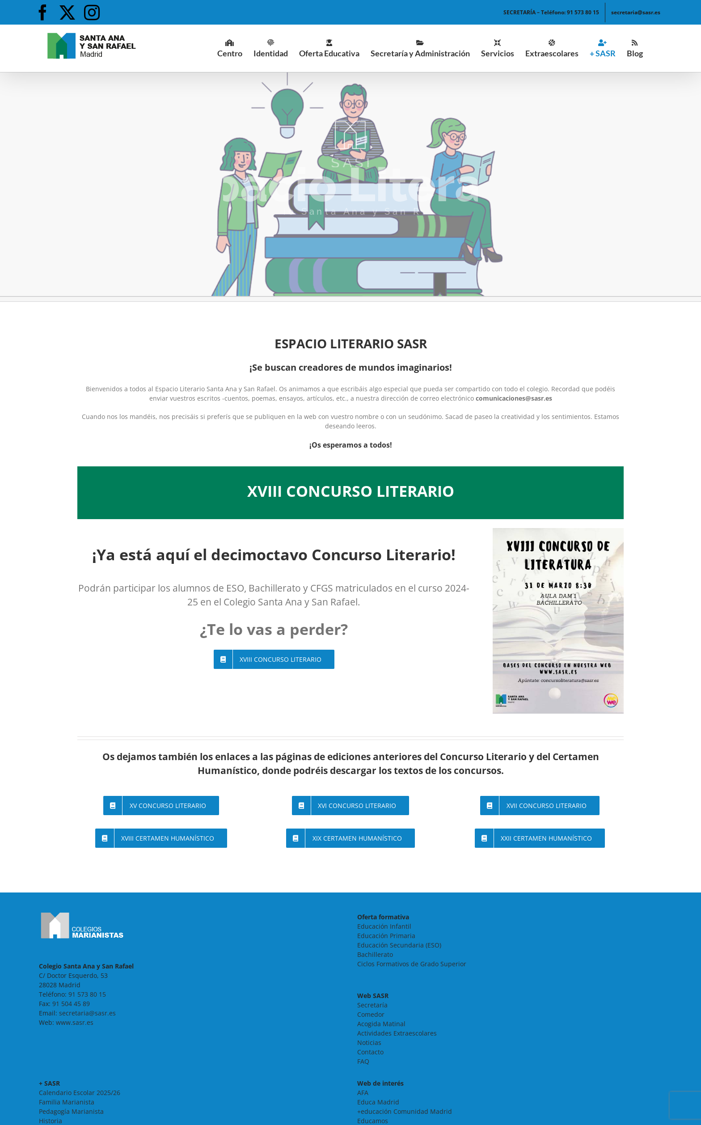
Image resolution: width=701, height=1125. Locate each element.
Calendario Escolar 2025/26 (79, 1092)
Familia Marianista (66, 1102)
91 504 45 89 (71, 1003)
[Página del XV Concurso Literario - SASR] (161, 805)
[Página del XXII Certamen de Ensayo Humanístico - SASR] (540, 838)
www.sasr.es (74, 1022)
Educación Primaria (386, 935)
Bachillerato (375, 954)
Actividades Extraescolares (397, 1033)
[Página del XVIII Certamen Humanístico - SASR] (161, 838)
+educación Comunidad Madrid (404, 1111)
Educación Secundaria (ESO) (399, 945)
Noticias (369, 1042)
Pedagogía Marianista (71, 1111)
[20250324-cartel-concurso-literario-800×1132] (558, 531)
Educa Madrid (378, 1102)
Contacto (370, 1052)
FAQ (363, 1061)
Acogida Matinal (381, 1023)
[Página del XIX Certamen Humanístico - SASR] (350, 838)
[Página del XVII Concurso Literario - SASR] (540, 805)
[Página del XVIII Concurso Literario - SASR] (274, 659)
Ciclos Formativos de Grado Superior (411, 964)
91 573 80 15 (87, 994)
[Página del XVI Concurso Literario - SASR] (351, 805)
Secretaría (372, 1005)
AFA (362, 1092)
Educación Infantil (384, 926)
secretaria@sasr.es (87, 1013)
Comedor (370, 1014)
